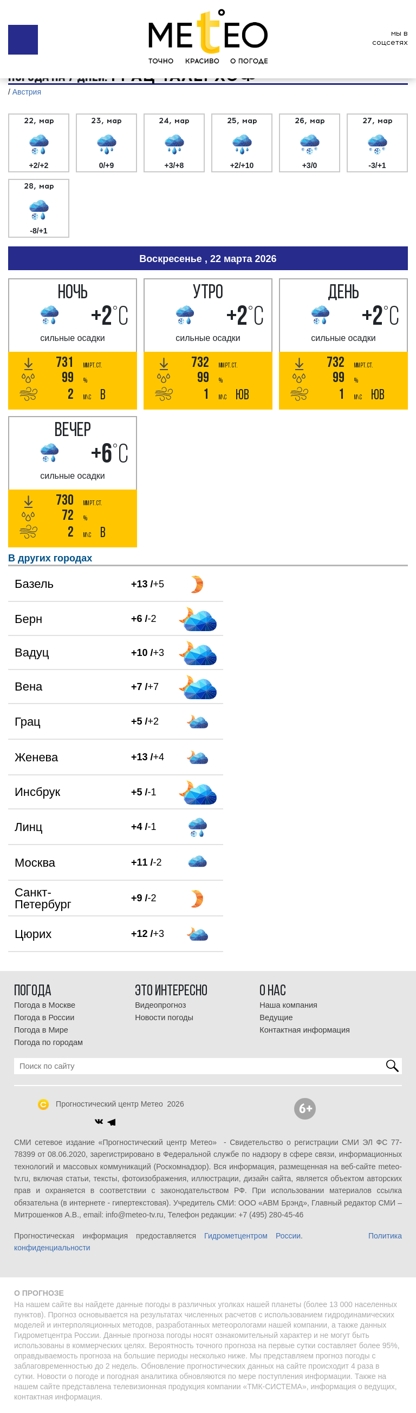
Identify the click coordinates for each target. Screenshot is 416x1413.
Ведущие (275, 1017)
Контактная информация (304, 1030)
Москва (35, 862)
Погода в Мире (41, 1030)
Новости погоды (164, 1017)
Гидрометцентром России (252, 1235)
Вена (28, 686)
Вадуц (32, 652)
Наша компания (288, 1005)
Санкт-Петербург (43, 898)
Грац (28, 721)
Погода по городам (48, 1042)
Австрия (26, 92)
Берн (28, 619)
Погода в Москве (44, 1005)
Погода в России (44, 1017)
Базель (34, 584)
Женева (36, 757)
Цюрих (33, 934)
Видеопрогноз (160, 1005)
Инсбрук (37, 792)
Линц (28, 827)
